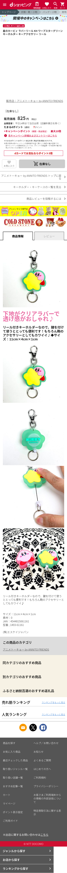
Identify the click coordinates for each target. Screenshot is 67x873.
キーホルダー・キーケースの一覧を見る (37, 187)
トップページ (9, 12)
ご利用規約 (40, 777)
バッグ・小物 (50, 12)
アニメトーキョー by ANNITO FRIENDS (26, 649)
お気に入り (9, 165)
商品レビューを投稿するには (43, 198)
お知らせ (39, 751)
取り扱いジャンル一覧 (15, 769)
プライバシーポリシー (46, 786)
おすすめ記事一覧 (13, 786)
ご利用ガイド (10, 820)
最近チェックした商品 (15, 760)
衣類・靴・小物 (29, 12)
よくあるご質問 (42, 760)
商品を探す (9, 743)
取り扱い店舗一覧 (13, 777)
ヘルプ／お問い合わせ (46, 743)
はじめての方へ (42, 769)
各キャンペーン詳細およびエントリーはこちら (32, 135)
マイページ (9, 803)
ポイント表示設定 (13, 812)
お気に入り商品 (11, 751)
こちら (44, 834)
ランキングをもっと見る (53, 702)
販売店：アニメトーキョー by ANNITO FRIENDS (34, 101)
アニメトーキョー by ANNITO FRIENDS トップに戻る (31, 177)
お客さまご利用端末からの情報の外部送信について (47, 798)
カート (6, 795)
